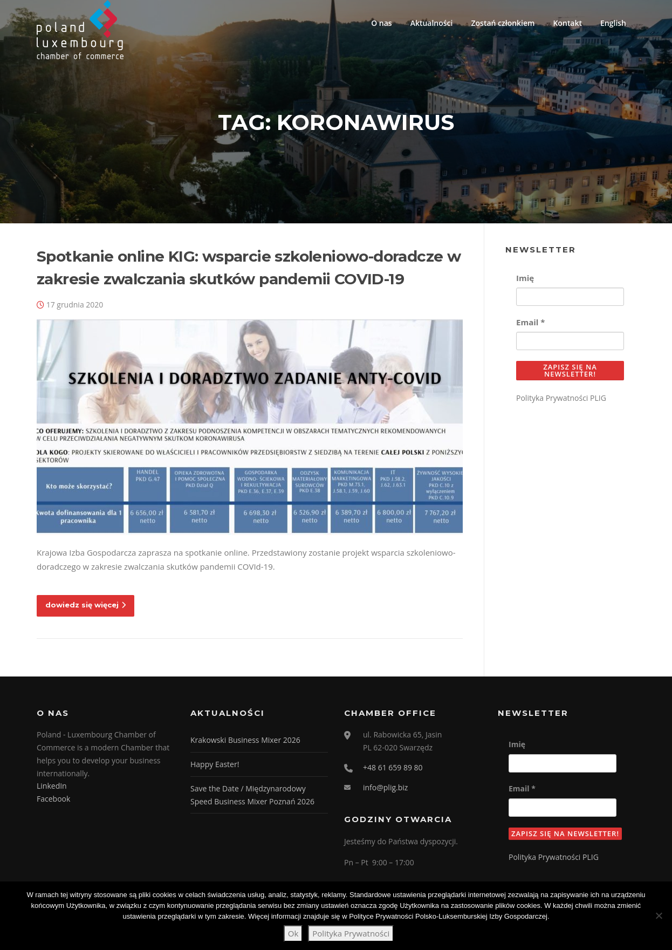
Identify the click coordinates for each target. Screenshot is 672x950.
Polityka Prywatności (350, 933)
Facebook (53, 799)
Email (530, 322)
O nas (381, 23)
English (613, 23)
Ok (293, 933)
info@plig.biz (385, 787)
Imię (525, 277)
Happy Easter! (214, 764)
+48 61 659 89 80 (393, 767)
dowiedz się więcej (85, 604)
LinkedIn (52, 786)
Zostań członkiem (502, 23)
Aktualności (431, 23)
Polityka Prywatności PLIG (561, 398)
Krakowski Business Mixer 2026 (245, 740)
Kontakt (567, 23)
